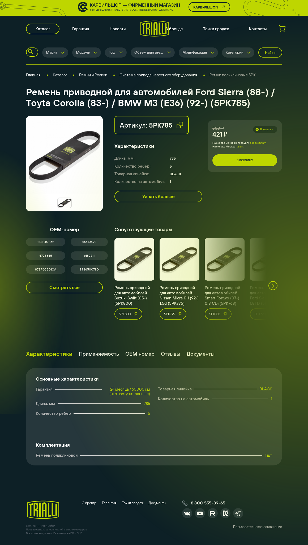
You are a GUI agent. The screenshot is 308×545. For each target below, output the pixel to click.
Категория (234, 53)
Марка (51, 53)
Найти (270, 53)
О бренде (174, 29)
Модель (83, 53)
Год (112, 53)
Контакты (258, 29)
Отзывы (170, 355)
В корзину (245, 161)
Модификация (194, 53)
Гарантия (81, 29)
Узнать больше (158, 197)
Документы (201, 355)
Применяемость (99, 355)
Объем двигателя (149, 53)
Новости (118, 29)
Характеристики (49, 355)
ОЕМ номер (140, 355)
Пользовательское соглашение (257, 529)
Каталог (43, 29)
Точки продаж (216, 29)
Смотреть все (64, 289)
